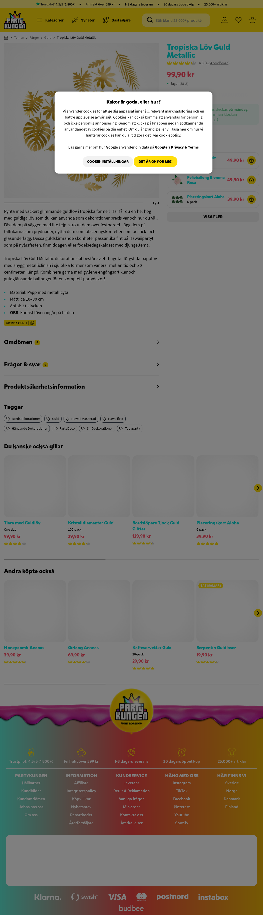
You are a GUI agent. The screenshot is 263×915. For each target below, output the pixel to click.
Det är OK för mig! (155, 161)
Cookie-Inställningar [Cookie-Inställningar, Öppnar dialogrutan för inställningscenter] (105, 161)
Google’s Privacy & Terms (177, 147)
